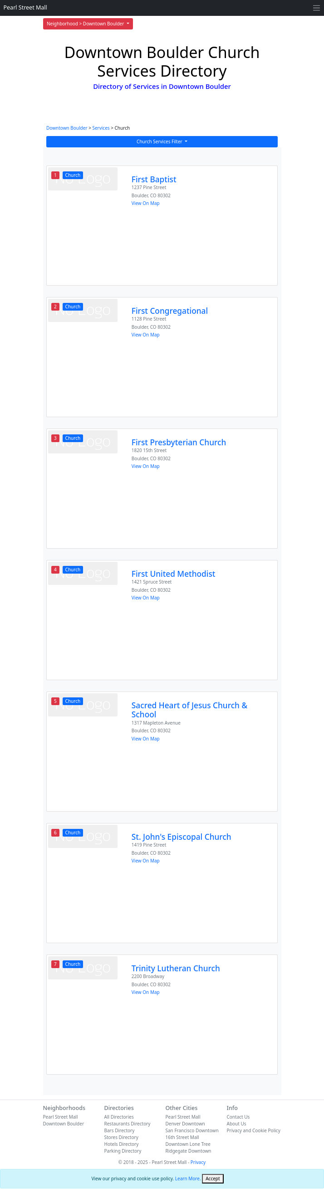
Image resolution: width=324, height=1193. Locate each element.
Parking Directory (123, 1151)
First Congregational (170, 311)
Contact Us (238, 1117)
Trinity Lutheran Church (176, 968)
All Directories (119, 1117)
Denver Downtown (185, 1123)
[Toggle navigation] (316, 8)
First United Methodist (174, 574)
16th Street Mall (182, 1137)
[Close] (212, 1178)
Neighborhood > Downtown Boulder (86, 23)
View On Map (146, 203)
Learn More (187, 1178)
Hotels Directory (121, 1144)
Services (100, 128)
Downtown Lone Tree (188, 1144)
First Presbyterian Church (179, 442)
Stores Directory (121, 1137)
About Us (236, 1123)
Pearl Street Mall (25, 7)
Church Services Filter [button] (160, 141)
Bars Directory (119, 1130)
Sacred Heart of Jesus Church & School (189, 710)
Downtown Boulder (67, 128)
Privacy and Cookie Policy (253, 1130)
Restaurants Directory (127, 1123)
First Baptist (154, 179)
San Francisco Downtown (192, 1130)
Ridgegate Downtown (188, 1151)
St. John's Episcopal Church (181, 837)
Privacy (198, 1162)
